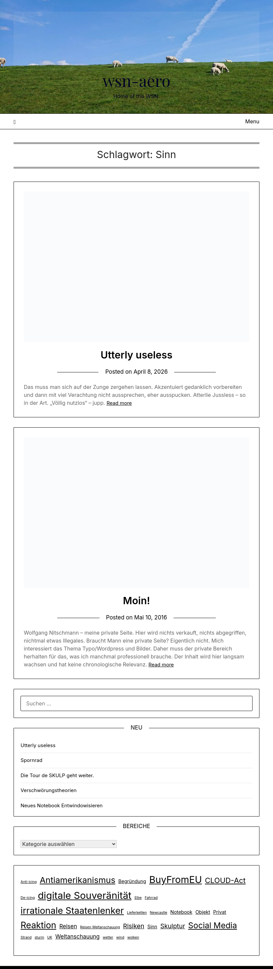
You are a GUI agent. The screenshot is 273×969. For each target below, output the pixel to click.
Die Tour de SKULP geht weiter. (57, 775)
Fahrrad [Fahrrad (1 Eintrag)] (151, 898)
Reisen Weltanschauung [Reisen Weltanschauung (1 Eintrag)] (100, 927)
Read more (119, 403)
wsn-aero (136, 80)
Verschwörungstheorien (48, 790)
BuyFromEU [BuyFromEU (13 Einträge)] (175, 879)
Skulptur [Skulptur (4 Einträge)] (172, 926)
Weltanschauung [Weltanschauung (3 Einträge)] (77, 936)
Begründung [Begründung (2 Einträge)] (132, 881)
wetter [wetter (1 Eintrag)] (108, 937)
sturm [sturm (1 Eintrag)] (39, 937)
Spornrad (31, 760)
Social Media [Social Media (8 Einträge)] (212, 925)
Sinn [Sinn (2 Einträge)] (152, 926)
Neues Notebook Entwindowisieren (61, 805)
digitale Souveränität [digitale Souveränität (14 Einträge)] (84, 895)
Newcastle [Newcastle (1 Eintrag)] (158, 912)
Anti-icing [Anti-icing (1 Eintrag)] (28, 882)
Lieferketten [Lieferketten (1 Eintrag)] (137, 912)
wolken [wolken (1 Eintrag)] (133, 937)
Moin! (136, 601)
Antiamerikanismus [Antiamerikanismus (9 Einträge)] (77, 880)
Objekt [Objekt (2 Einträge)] (202, 912)
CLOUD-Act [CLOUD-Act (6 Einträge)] (225, 880)
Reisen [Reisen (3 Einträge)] (68, 926)
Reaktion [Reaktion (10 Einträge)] (38, 925)
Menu (252, 121)
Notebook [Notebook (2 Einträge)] (181, 912)
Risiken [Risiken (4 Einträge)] (133, 926)
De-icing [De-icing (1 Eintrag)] (27, 898)
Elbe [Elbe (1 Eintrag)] (138, 898)
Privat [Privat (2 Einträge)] (219, 912)
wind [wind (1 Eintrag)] (120, 937)
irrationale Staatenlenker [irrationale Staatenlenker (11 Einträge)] (72, 910)
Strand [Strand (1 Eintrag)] (25, 937)
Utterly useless (136, 355)
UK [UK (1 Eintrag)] (49, 937)
